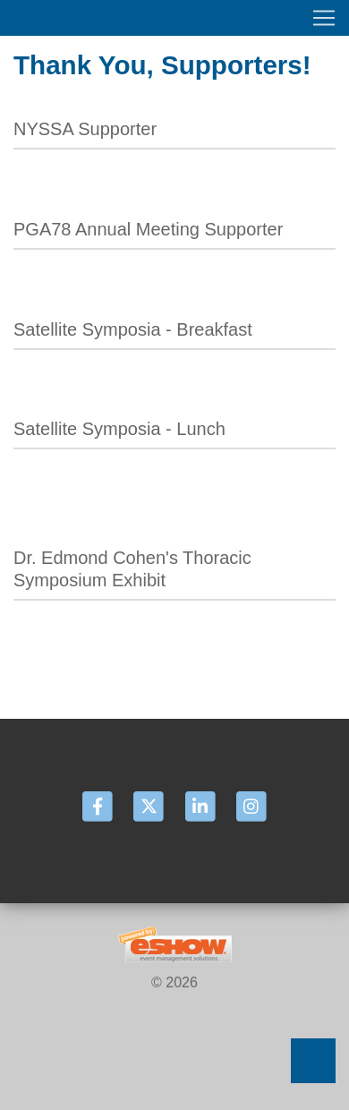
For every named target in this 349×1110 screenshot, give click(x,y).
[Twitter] (149, 806)
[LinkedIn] (200, 806)
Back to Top (313, 1060)
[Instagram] (250, 806)
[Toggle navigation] (174, 18)
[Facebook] (98, 806)
